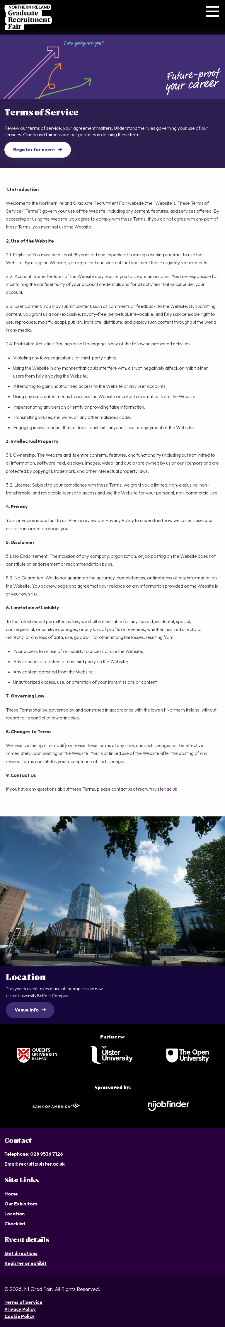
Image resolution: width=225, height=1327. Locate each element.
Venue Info (27, 1010)
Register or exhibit (25, 1263)
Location (14, 1214)
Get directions (21, 1253)
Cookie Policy (19, 1316)
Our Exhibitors (20, 1204)
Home (11, 1194)
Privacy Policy (20, 1309)
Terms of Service (23, 1302)
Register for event (34, 149)
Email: (11, 1164)
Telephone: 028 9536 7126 (33, 1154)
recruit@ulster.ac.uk (157, 789)
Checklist (14, 1224)
